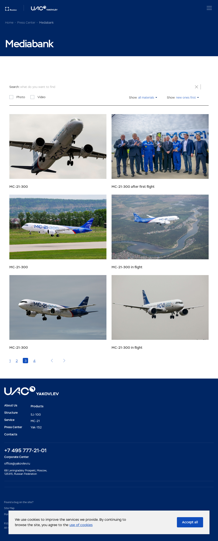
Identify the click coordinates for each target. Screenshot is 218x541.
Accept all (190, 522)
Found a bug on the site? (18, 502)
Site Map (9, 508)
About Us (10, 405)
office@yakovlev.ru (17, 463)
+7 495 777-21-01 (25, 450)
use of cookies (81, 525)
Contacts (10, 434)
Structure (11, 412)
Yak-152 (36, 427)
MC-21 (35, 420)
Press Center (13, 427)
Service (9, 419)
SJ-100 (36, 414)
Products (37, 406)
